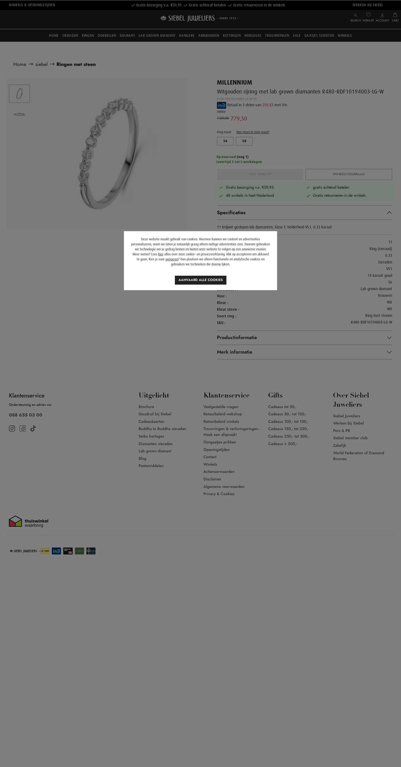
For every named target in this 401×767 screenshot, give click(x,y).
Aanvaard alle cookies (201, 279)
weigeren (171, 259)
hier (160, 254)
